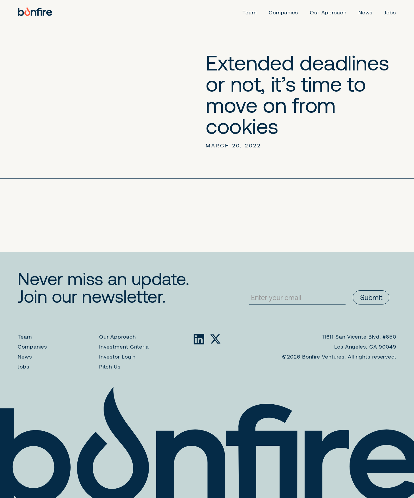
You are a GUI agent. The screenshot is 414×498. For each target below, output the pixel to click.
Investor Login (117, 356)
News (25, 356)
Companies (32, 346)
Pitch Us (110, 366)
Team (25, 336)
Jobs (23, 366)
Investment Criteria (124, 346)
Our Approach (117, 336)
